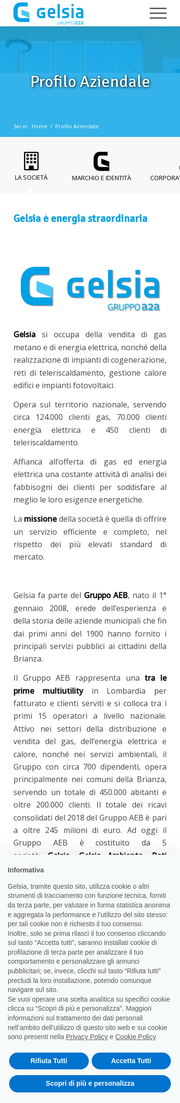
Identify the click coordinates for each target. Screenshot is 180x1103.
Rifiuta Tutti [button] (48, 1061)
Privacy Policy (87, 1037)
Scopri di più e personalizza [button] (90, 1083)
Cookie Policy (135, 1037)
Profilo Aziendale (77, 126)
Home (40, 126)
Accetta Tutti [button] (131, 1061)
